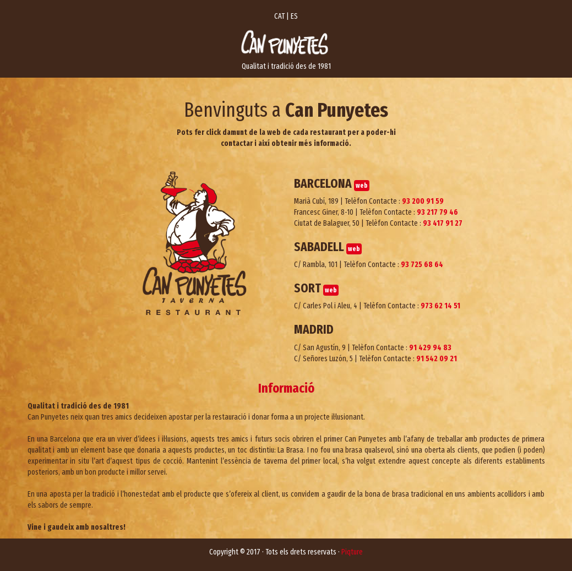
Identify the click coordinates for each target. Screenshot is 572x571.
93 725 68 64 (422, 264)
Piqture (352, 552)
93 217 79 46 (437, 212)
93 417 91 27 (442, 223)
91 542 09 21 (436, 358)
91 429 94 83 (430, 347)
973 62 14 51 (440, 306)
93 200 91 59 (423, 201)
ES (294, 16)
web (362, 185)
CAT (279, 16)
